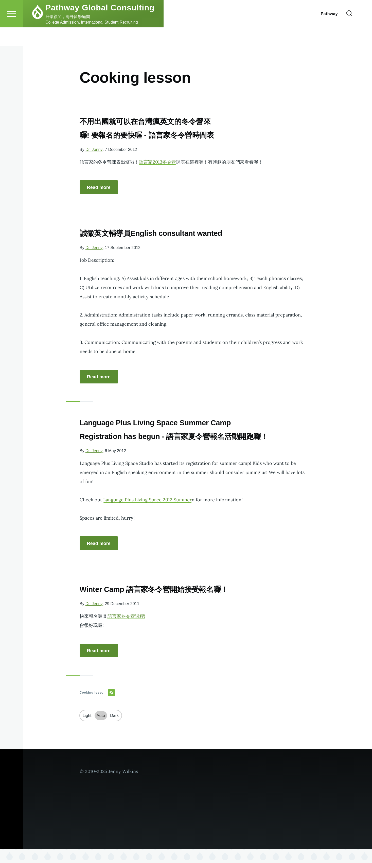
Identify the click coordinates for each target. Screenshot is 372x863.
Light (87, 729)
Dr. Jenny (94, 150)
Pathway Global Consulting (99, 25)
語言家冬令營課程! (126, 630)
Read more (99, 187)
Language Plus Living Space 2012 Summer (147, 514)
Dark (114, 729)
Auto (101, 729)
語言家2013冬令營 (157, 162)
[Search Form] (349, 32)
